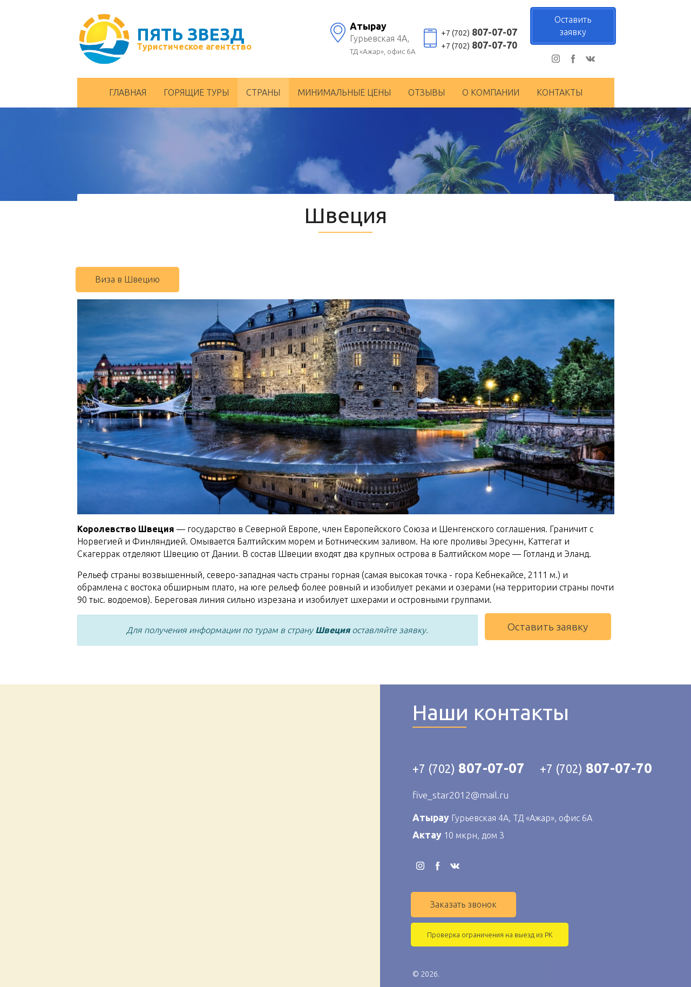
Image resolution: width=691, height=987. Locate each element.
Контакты (559, 92)
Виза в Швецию (127, 279)
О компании (490, 92)
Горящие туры (196, 92)
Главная (127, 92)
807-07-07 (479, 32)
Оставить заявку (547, 627)
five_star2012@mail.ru (460, 795)
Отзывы (426, 92)
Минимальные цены (344, 92)
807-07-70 (479, 45)
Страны (263, 92)
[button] (604, 309)
